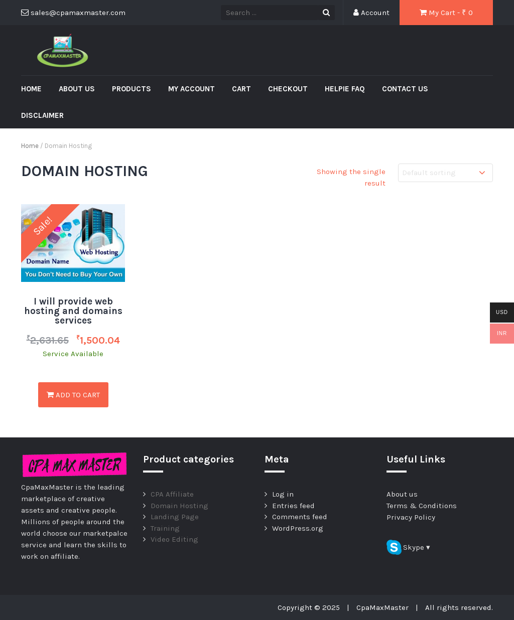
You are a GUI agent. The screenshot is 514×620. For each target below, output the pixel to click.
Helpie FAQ (345, 88)
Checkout (288, 88)
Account (371, 12)
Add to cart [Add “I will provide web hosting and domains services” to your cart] (73, 394)
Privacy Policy (411, 517)
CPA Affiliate (172, 494)
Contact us (405, 88)
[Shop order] (445, 173)
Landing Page (175, 516)
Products (131, 88)
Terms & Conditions (422, 505)
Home (31, 88)
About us (77, 88)
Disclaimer (42, 115)
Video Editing (174, 539)
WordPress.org (297, 528)
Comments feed (299, 516)
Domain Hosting (179, 505)
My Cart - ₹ (446, 12)
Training (165, 528)
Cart (241, 88)
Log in (283, 494)
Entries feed (293, 505)
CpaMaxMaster (382, 607)
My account (191, 88)
